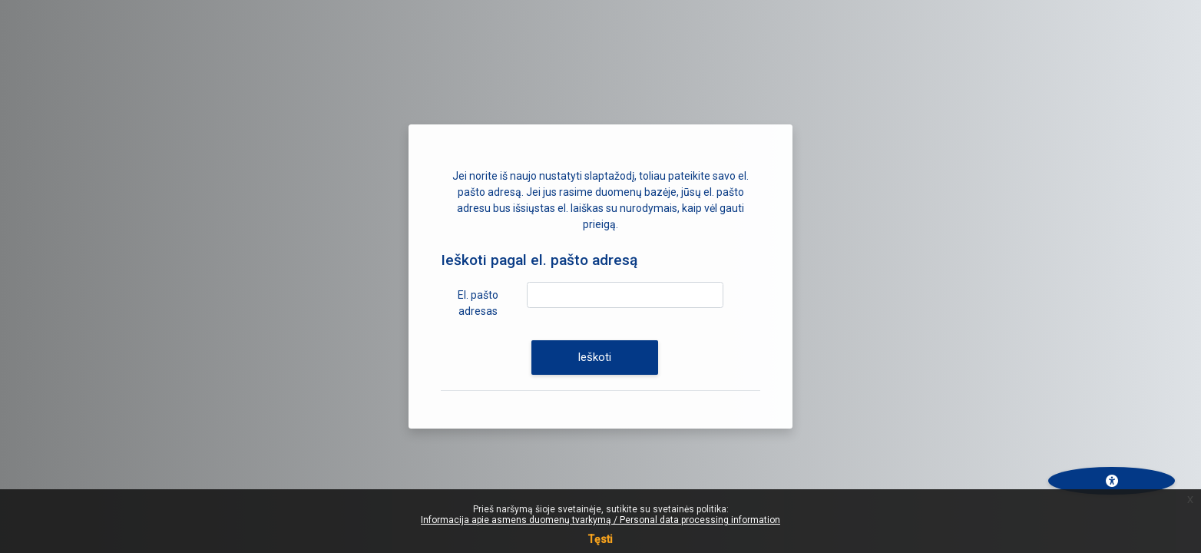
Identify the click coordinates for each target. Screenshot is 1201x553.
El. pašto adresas (478, 303)
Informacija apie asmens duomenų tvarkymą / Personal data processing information (600, 520)
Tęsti (600, 539)
